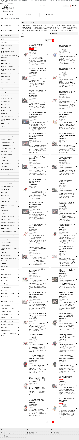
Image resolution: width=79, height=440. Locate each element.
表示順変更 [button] (53, 33)
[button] (69, 15)
